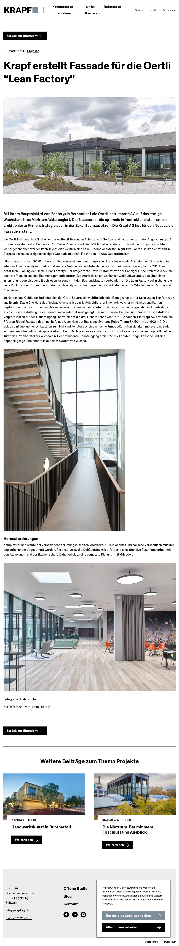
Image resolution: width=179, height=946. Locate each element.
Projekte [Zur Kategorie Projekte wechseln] (33, 51)
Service (139, 10)
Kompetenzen (62, 7)
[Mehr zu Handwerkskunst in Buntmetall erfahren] (44, 796)
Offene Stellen (76, 888)
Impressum (170, 942)
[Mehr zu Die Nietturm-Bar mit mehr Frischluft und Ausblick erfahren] (135, 796)
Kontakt (153, 10)
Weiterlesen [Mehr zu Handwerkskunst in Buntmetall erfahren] (24, 840)
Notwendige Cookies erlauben (128, 915)
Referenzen (112, 7)
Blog (67, 896)
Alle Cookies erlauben (122, 927)
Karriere (91, 13)
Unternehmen (62, 13)
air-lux (90, 7)
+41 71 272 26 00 (19, 918)
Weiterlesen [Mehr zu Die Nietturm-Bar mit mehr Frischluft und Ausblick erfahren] (115, 845)
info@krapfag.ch (17, 910)
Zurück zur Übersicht (22, 36)
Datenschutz (152, 942)
